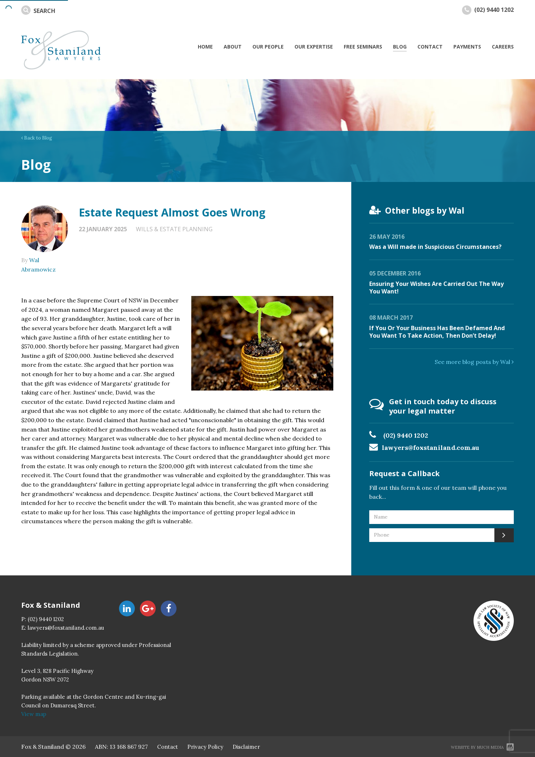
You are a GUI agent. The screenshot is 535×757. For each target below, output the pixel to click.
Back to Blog (36, 138)
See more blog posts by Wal (474, 361)
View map (33, 714)
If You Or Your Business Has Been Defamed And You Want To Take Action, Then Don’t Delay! (437, 331)
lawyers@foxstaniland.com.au (430, 447)
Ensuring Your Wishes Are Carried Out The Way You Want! (436, 287)
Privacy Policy (205, 746)
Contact (167, 746)
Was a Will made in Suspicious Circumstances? (435, 247)
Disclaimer (246, 746)
